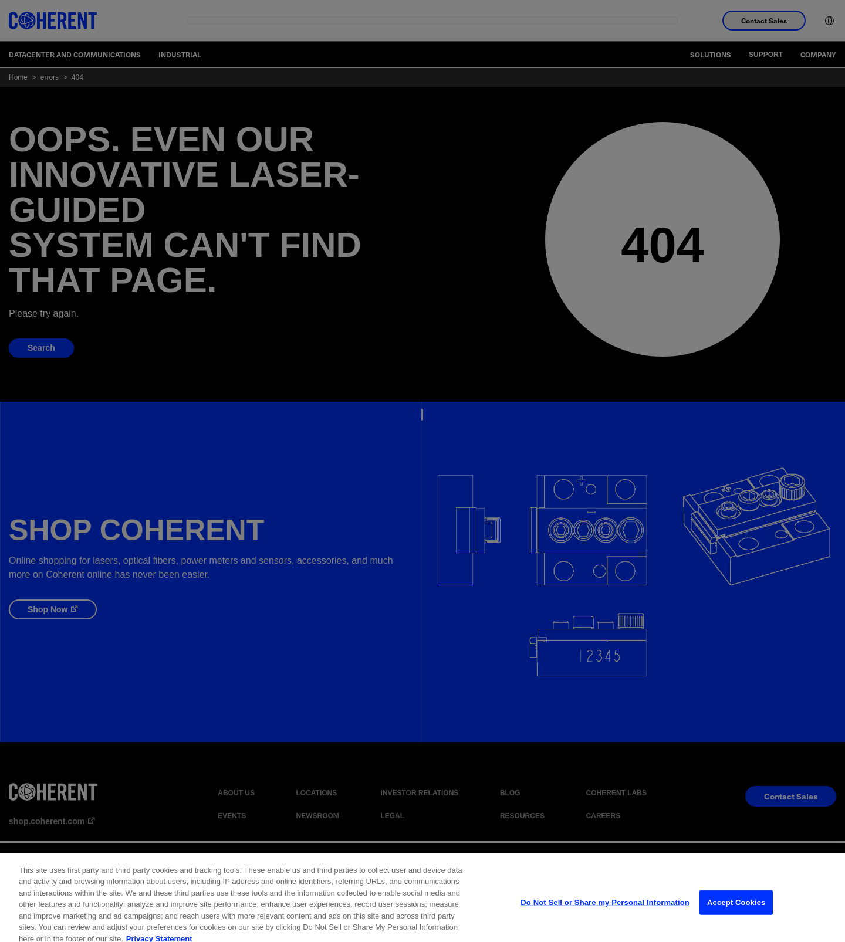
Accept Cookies (736, 911)
